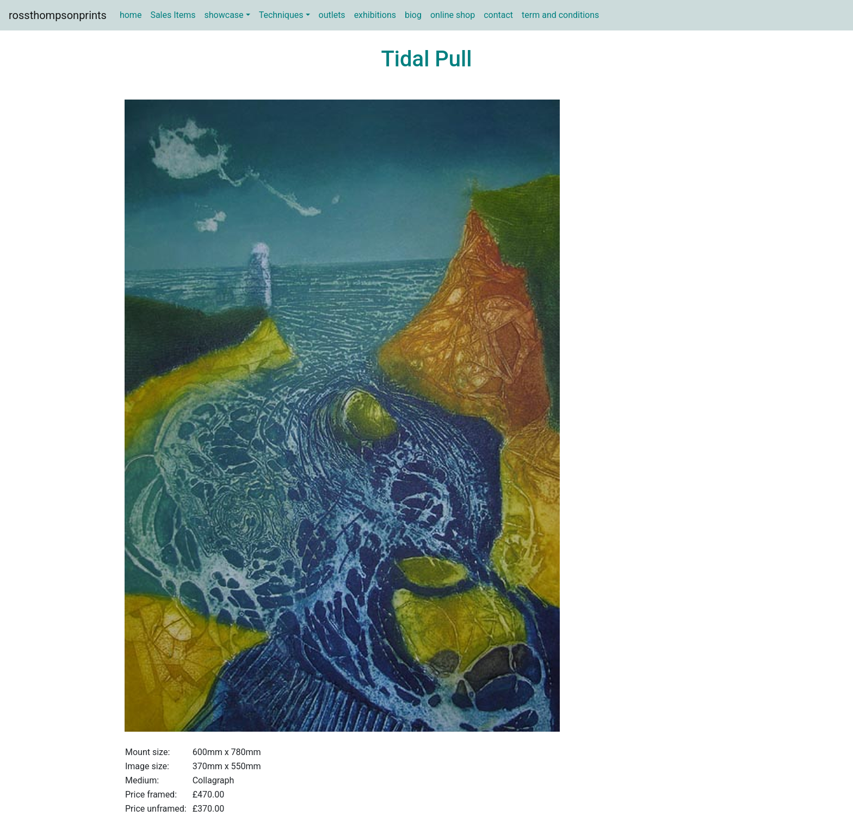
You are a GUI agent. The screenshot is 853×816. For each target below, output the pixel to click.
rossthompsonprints (58, 15)
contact (498, 15)
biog (413, 15)
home (130, 15)
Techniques (281, 15)
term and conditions (560, 15)
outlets (332, 15)
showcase (224, 15)
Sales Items (172, 15)
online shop (452, 15)
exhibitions (375, 15)
